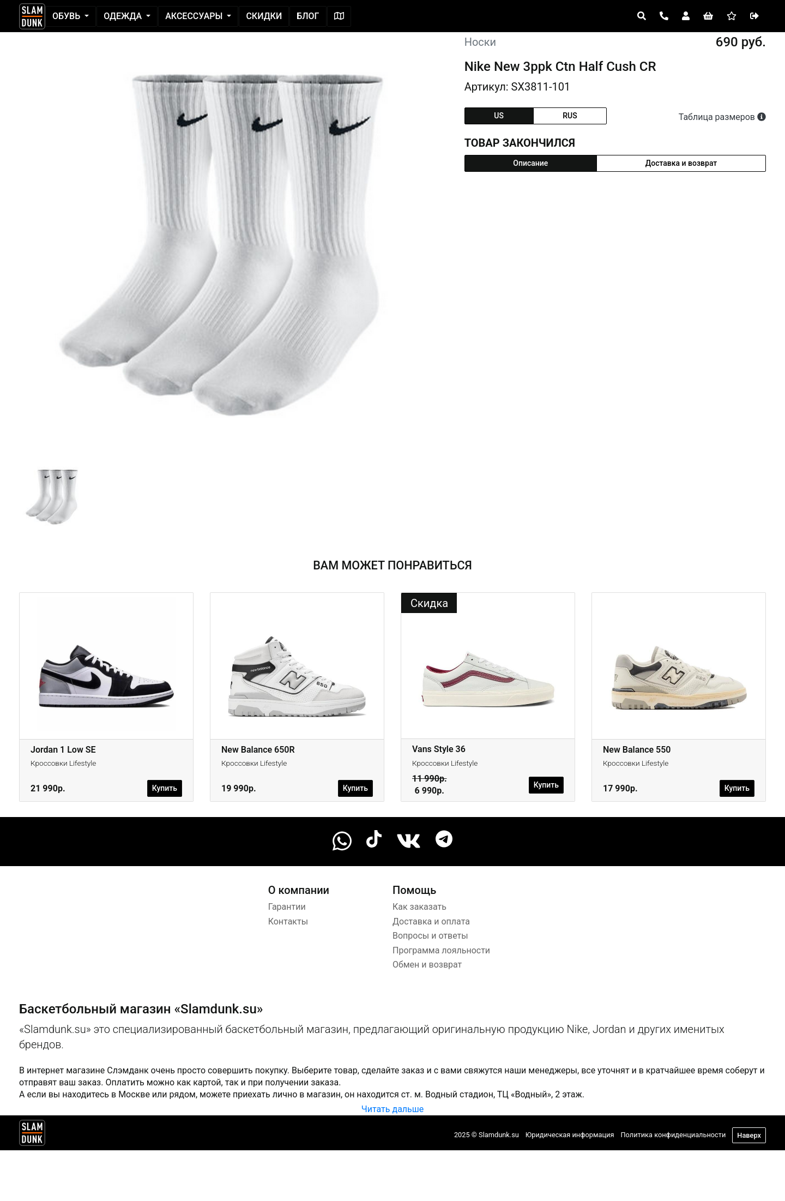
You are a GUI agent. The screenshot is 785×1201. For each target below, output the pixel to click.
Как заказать (419, 907)
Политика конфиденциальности (673, 1135)
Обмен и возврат (427, 964)
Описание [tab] (530, 163)
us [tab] (499, 115)
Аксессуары (195, 16)
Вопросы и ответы (430, 935)
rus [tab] (570, 115)
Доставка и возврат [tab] (681, 163)
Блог (308, 16)
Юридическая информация (570, 1135)
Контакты (288, 921)
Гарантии (287, 907)
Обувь (67, 16)
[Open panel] (641, 16)
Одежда (124, 16)
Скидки (264, 16)
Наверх (749, 1135)
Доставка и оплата (431, 921)
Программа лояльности (441, 950)
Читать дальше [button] (392, 1109)
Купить (164, 788)
